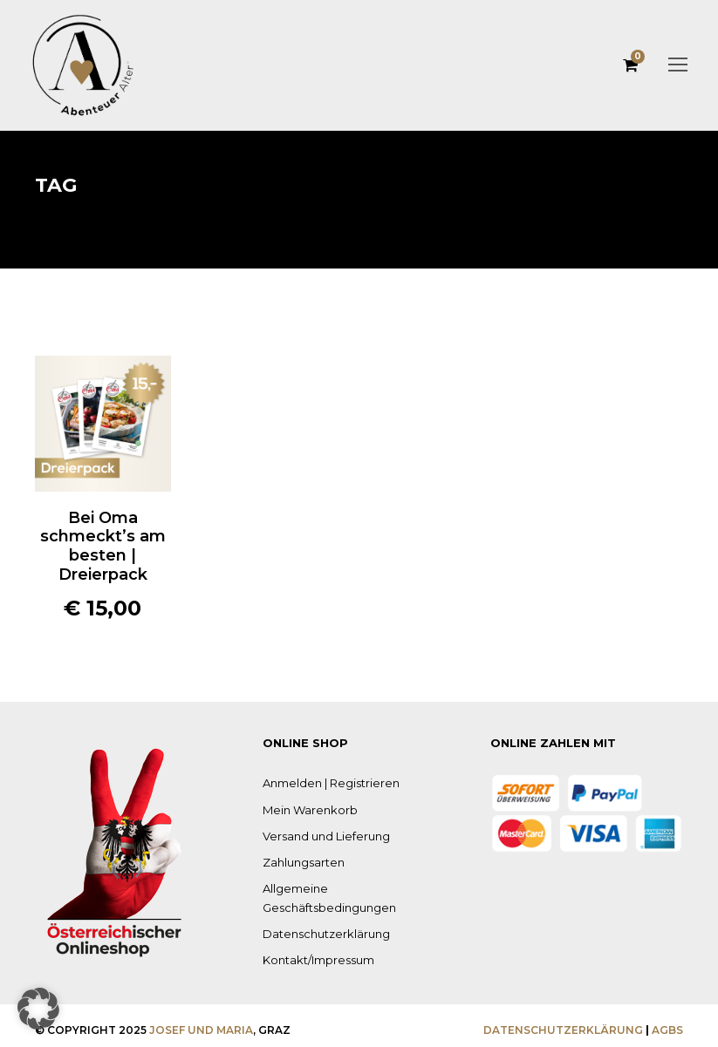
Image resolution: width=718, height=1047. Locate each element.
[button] (38, 1008)
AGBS (668, 1025)
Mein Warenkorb (304, 809)
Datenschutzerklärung (318, 914)
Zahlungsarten (299, 861)
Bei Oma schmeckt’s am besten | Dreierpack (103, 546)
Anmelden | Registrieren (323, 782)
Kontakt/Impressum (311, 940)
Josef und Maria (185, 1025)
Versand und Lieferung (320, 835)
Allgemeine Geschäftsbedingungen (351, 887)
